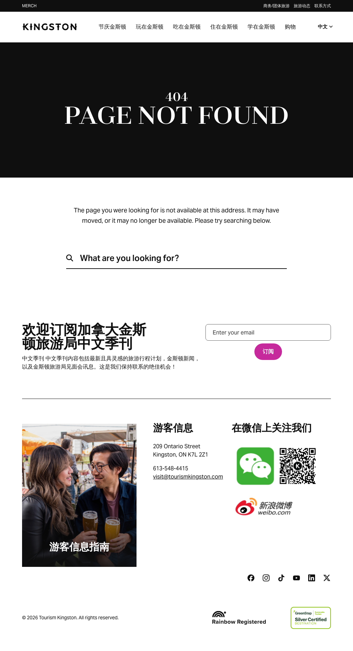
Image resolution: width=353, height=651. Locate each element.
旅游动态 (302, 5)
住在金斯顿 (224, 26)
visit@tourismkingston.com (188, 476)
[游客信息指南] (79, 495)
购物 (290, 26)
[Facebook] (251, 578)
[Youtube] (296, 578)
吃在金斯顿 (187, 26)
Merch (29, 5)
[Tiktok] (281, 578)
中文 (326, 26)
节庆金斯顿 (112, 26)
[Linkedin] (311, 578)
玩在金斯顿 (149, 26)
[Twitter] (327, 578)
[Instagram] (266, 578)
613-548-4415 (170, 468)
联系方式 (322, 5)
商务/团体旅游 (276, 5)
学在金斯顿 (261, 26)
